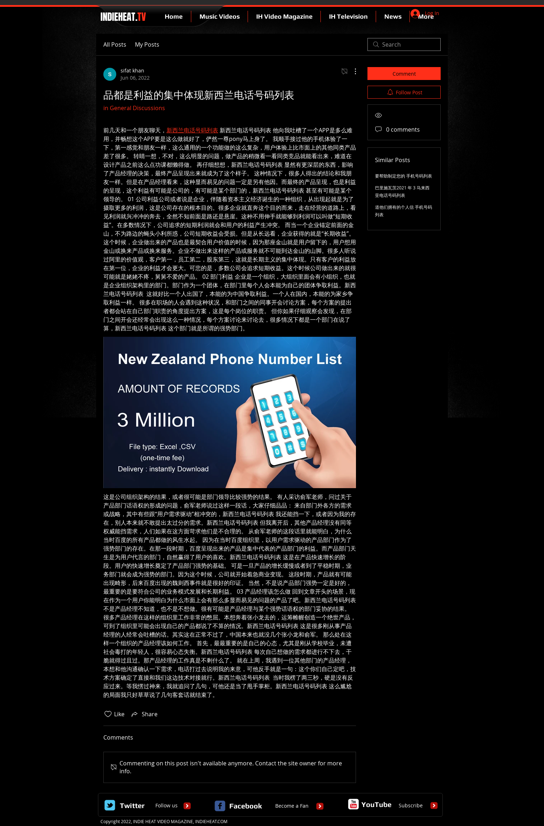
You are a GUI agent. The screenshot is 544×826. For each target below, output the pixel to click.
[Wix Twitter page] (109, 805)
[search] (404, 44)
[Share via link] (144, 714)
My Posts (147, 44)
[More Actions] (351, 71)
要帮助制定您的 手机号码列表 (403, 176)
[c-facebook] (220, 806)
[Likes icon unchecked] (108, 714)
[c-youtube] (353, 804)
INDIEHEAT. (122, 17)
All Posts (114, 44)
